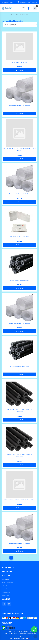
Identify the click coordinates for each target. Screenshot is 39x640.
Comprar (19, 70)
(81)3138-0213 (7, 2)
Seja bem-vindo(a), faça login (27, 2)
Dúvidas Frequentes (7, 589)
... (24, 558)
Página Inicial (15, 14)
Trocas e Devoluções (7, 582)
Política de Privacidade (8, 586)
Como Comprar (6, 592)
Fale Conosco (5, 595)
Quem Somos (5, 579)
